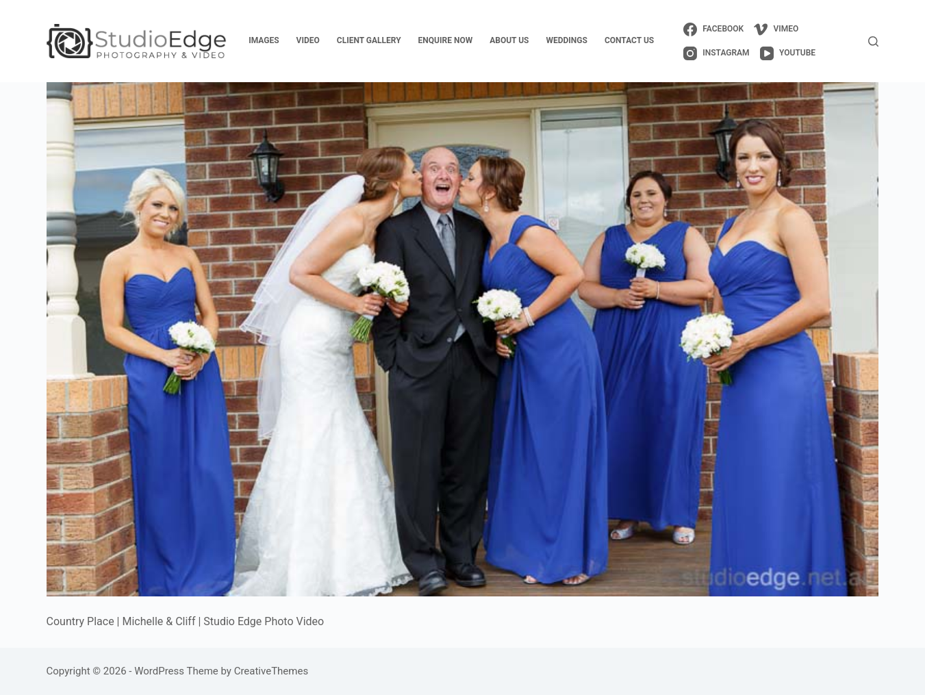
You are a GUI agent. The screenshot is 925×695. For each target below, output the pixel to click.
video (308, 40)
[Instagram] (716, 53)
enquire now (445, 40)
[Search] (873, 41)
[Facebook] (713, 29)
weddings (566, 40)
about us (509, 40)
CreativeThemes (271, 671)
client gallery (369, 40)
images (264, 40)
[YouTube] (787, 53)
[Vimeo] (776, 29)
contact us (629, 40)
